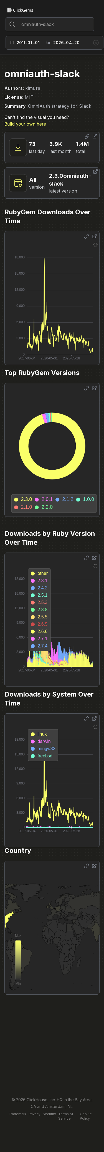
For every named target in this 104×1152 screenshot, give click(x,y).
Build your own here (25, 124)
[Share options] (87, 136)
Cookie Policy (86, 1116)
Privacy (34, 1114)
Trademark (17, 1114)
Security (49, 1114)
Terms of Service (65, 1116)
